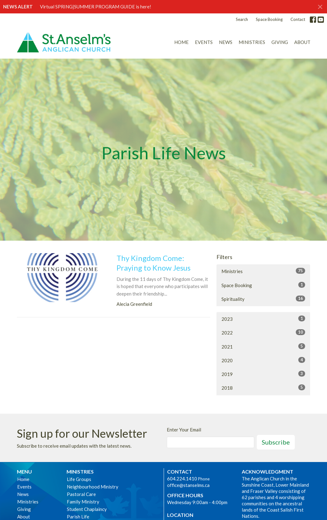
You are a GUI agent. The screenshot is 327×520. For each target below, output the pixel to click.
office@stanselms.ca (188, 485)
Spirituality (263, 299)
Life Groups (79, 479)
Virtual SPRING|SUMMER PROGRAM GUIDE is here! (95, 6)
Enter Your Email (184, 429)
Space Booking (269, 19)
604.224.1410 (182, 478)
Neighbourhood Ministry (92, 486)
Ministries (252, 42)
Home (181, 42)
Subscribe (276, 442)
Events (204, 42)
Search (242, 19)
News (225, 42)
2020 (263, 360)
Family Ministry (83, 501)
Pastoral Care (81, 494)
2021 (263, 346)
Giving (279, 42)
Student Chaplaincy (87, 509)
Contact (297, 19)
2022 (263, 332)
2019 (263, 374)
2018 (263, 387)
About (302, 42)
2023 (263, 318)
